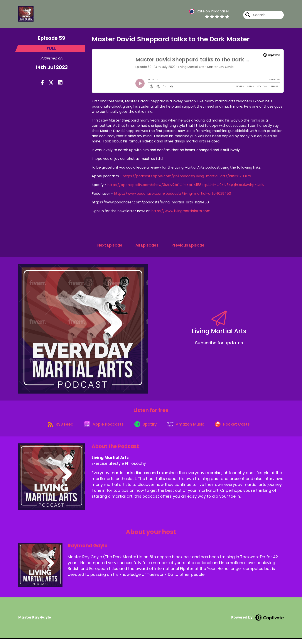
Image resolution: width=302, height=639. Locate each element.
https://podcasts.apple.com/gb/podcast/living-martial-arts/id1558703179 (187, 176)
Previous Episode (188, 245)
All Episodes (147, 245)
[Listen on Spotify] (145, 425)
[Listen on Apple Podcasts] (103, 425)
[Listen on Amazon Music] (187, 425)
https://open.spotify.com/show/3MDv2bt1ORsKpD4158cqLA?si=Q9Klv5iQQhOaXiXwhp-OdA (185, 184)
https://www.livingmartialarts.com (180, 210)
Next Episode (109, 245)
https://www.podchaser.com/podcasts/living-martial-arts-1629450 (172, 193)
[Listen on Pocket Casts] (235, 425)
